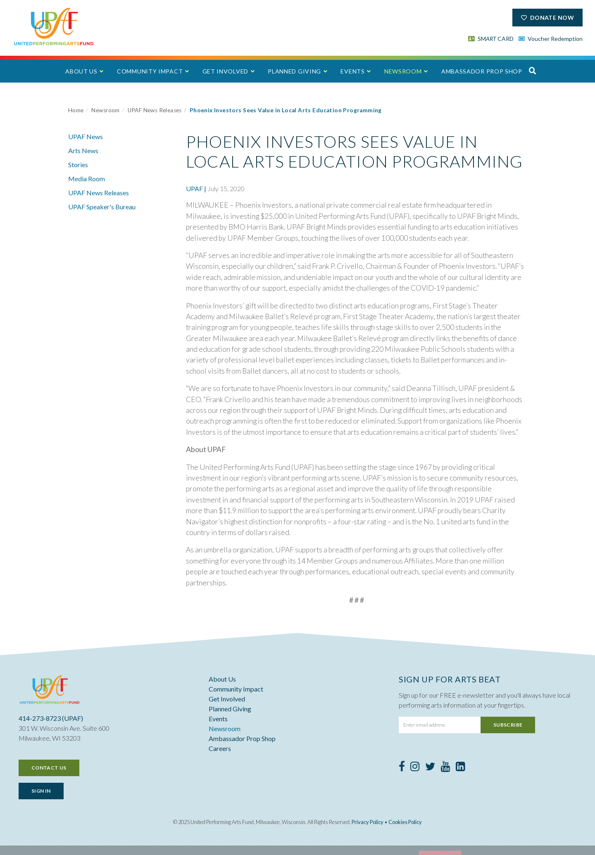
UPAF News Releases (155, 110)
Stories (78, 164)
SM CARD (491, 38)
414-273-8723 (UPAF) (51, 718)
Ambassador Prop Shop (481, 71)
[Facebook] (402, 767)
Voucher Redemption (551, 38)
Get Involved (225, 71)
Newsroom (403, 71)
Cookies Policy (405, 822)
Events (352, 71)
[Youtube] (445, 767)
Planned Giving (294, 71)
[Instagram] (415, 767)
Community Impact (150, 71)
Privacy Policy (367, 822)
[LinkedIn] (460, 767)
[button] (532, 70)
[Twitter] (430, 767)
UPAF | (196, 188)
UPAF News (85, 136)
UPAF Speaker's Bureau (102, 207)
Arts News (83, 150)
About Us (81, 71)
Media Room (86, 178)
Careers (220, 748)
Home (76, 110)
